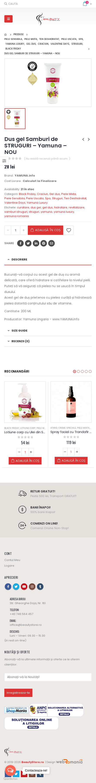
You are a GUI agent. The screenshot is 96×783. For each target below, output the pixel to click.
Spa (48, 198)
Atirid (53, 428)
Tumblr (40, 586)
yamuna (46, 212)
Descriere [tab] (19, 259)
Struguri (57, 198)
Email (51, 243)
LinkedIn (36, 243)
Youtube (24, 586)
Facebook (20, 243)
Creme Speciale (67, 428)
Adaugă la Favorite (68, 230)
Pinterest (43, 243)
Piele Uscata (35, 198)
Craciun (42, 194)
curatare (23, 207)
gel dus (47, 207)
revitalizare (76, 207)
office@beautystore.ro (26, 625)
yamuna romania (16, 216)
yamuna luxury (64, 212)
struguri (34, 212)
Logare (9, 566)
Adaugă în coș (48, 230)
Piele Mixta (68, 194)
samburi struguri (15, 212)
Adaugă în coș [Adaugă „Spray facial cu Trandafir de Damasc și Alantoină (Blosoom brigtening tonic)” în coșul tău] (73, 460)
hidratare (60, 207)
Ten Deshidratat (75, 198)
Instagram (32, 586)
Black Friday (27, 194)
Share (9, 243)
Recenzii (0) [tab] (21, 341)
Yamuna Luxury (37, 203)
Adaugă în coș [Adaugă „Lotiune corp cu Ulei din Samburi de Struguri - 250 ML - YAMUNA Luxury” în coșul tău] (27, 461)
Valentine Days (14, 203)
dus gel (36, 207)
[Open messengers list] (10, 770)
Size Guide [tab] (19, 331)
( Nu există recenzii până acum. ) (47, 159)
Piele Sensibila (14, 198)
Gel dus (54, 194)
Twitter (28, 243)
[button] (74, 371)
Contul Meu (12, 560)
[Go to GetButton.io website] (10, 778)
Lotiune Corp (27, 428)
